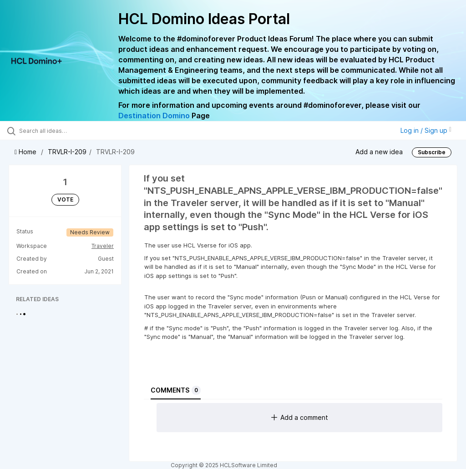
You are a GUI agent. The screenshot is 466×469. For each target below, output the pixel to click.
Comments (176, 390)
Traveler (102, 245)
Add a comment (299, 417)
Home (26, 152)
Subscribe (432, 152)
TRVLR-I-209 (67, 152)
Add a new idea (379, 152)
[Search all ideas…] (61, 130)
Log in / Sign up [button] (425, 130)
